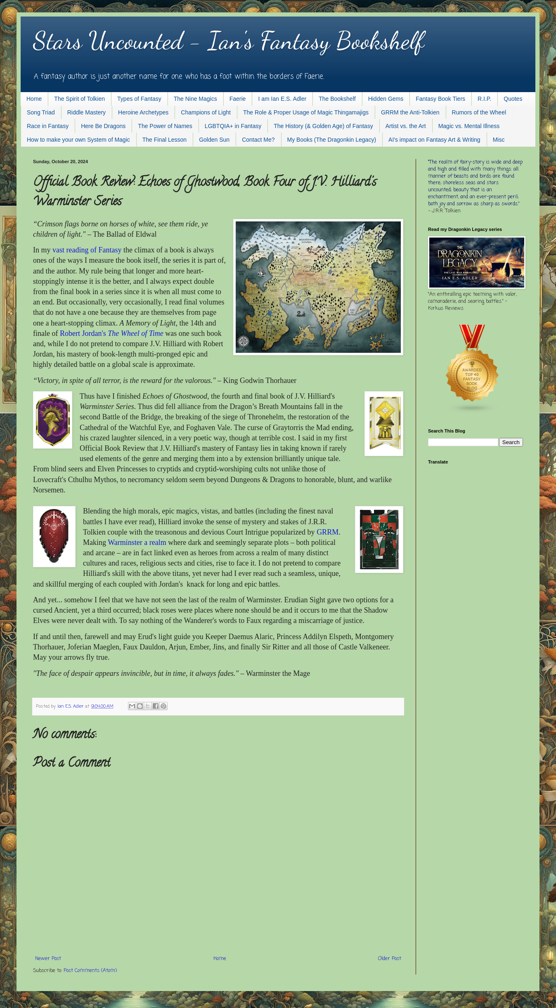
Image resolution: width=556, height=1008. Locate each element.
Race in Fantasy (48, 126)
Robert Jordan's (111, 333)
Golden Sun (214, 139)
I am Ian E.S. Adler (282, 98)
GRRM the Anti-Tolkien (410, 112)
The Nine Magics (195, 98)
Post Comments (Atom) (90, 971)
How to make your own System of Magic (78, 139)
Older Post (389, 959)
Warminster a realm (137, 542)
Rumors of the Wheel (479, 112)
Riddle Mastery (86, 112)
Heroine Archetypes (143, 112)
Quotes (513, 98)
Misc (499, 139)
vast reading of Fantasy (86, 250)
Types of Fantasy (139, 98)
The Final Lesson (164, 139)
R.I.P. (484, 98)
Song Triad (41, 112)
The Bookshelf (337, 98)
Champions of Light (206, 112)
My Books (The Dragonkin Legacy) (331, 139)
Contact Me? (258, 139)
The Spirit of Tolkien (79, 98)
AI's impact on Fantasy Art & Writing (434, 139)
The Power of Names (165, 126)
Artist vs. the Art (406, 126)
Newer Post (48, 959)
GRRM (327, 532)
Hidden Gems (386, 98)
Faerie (237, 98)
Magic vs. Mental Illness (469, 126)
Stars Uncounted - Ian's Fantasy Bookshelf (228, 40)
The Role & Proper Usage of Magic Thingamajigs (306, 112)
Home (34, 98)
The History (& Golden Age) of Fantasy (323, 126)
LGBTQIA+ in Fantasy (233, 126)
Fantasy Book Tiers (440, 98)
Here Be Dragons (103, 126)
